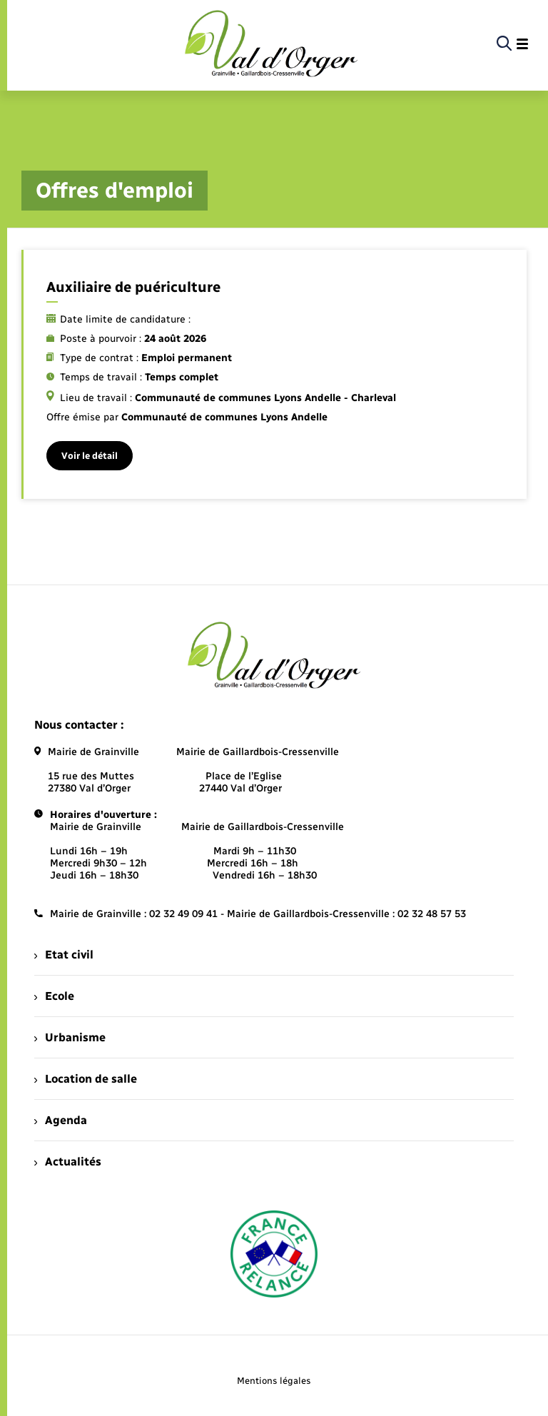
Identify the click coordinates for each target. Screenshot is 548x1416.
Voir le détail (89, 455)
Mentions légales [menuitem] (274, 1380)
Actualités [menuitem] (67, 1161)
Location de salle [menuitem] (85, 1079)
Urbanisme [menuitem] (70, 1037)
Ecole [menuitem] (54, 996)
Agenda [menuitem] (60, 1120)
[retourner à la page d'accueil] (271, 44)
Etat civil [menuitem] (63, 954)
